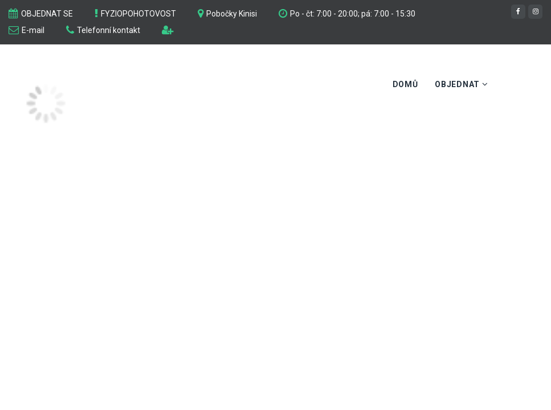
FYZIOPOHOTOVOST (138, 13)
